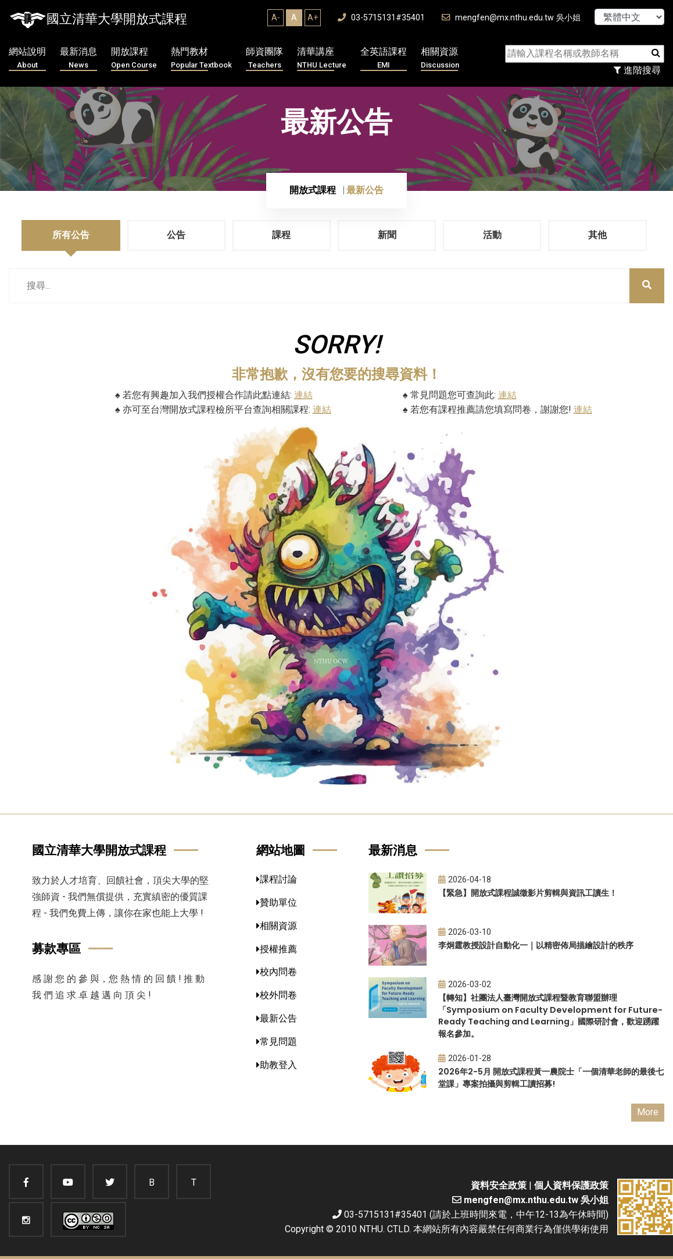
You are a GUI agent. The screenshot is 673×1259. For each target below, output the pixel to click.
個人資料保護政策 (571, 1185)
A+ (312, 17)
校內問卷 (276, 971)
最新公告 (276, 1018)
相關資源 (440, 58)
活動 (492, 234)
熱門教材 (201, 58)
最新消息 (78, 58)
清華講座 (321, 58)
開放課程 (134, 58)
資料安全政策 (499, 1185)
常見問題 (276, 1041)
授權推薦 (276, 949)
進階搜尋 (637, 70)
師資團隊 (264, 58)
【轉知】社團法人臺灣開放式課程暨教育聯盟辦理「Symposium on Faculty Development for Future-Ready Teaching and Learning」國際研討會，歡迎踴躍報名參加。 (550, 1016)
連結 (303, 394)
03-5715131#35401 (381, 18)
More (647, 1112)
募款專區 (56, 948)
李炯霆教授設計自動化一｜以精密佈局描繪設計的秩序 (535, 945)
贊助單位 (276, 902)
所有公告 (71, 234)
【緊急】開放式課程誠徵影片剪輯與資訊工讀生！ (527, 893)
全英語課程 (383, 58)
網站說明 (27, 58)
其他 (597, 234)
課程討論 (276, 879)
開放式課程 (312, 190)
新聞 (387, 234)
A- (275, 17)
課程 (281, 234)
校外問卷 (276, 995)
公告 (176, 234)
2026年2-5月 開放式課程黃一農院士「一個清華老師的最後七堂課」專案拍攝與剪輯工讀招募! (551, 1078)
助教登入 (276, 1064)
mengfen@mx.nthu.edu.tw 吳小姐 (511, 18)
